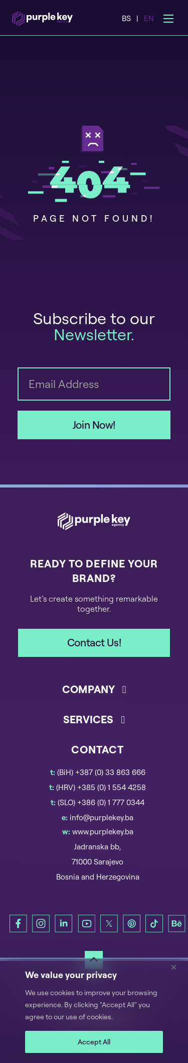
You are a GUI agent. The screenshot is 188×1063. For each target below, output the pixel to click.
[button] (94, 697)
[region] (94, 1010)
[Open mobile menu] (168, 19)
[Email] (94, 384)
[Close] (177, 967)
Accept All (94, 1041)
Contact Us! (94, 642)
